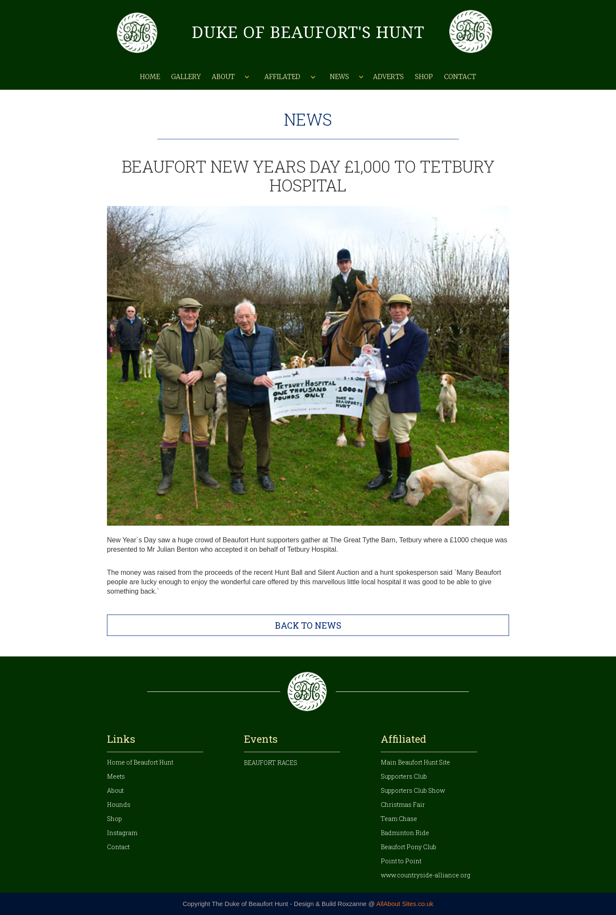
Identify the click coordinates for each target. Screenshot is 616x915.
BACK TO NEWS (308, 625)
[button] (229, 77)
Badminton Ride (405, 833)
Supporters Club (404, 776)
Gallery (186, 77)
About (115, 790)
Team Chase (399, 819)
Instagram (122, 833)
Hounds (118, 804)
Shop (424, 77)
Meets (116, 776)
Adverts (388, 77)
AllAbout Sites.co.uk (404, 903)
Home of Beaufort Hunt (140, 762)
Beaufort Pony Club (408, 847)
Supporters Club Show (413, 790)
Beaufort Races (270, 763)
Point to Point (401, 861)
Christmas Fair (403, 804)
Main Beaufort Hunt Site (415, 762)
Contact (460, 77)
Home (150, 77)
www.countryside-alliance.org (425, 875)
